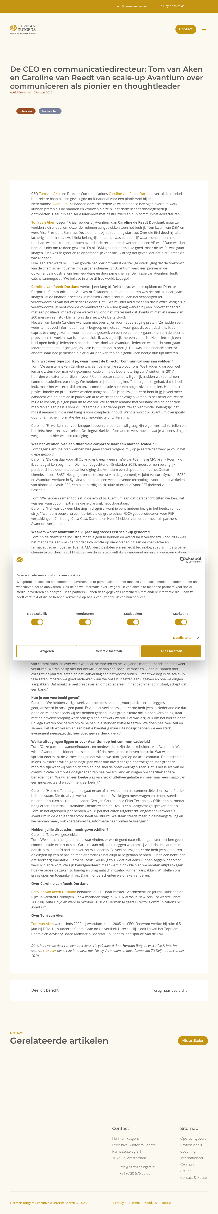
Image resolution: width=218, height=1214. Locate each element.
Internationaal (191, 1157)
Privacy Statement (126, 1202)
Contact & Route (193, 1177)
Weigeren (47, 651)
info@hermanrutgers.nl (137, 1167)
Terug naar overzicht (169, 990)
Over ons (187, 1164)
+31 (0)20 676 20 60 (135, 1173)
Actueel (186, 1170)
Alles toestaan (171, 651)
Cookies (151, 1202)
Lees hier (49, 950)
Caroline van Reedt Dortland (131, 193)
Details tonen (183, 637)
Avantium (60, 204)
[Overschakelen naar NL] (193, 6)
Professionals (191, 1144)
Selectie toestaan (109, 651)
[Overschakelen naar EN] (202, 6)
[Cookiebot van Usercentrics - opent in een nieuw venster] (183, 560)
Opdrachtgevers (193, 1138)
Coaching (187, 1151)
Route (166, 1202)
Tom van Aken (50, 193)
